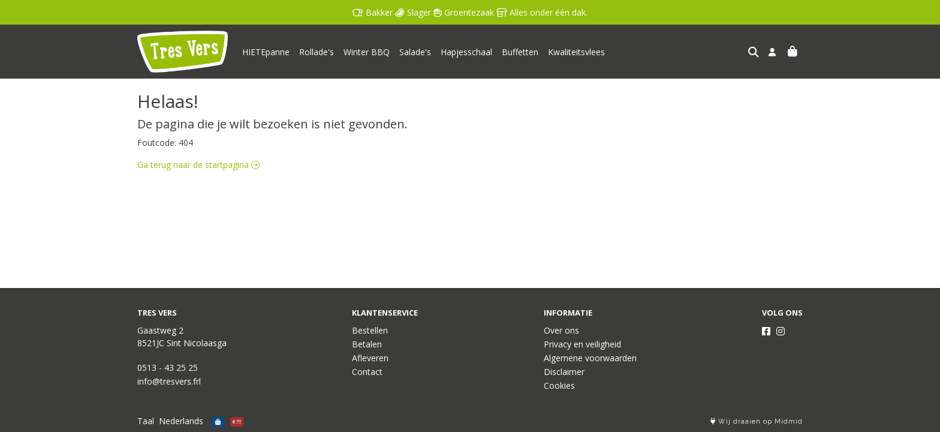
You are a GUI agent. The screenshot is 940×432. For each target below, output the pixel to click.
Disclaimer (564, 371)
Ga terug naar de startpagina (198, 164)
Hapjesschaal (466, 52)
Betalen (367, 344)
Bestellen (370, 330)
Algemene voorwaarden (590, 358)
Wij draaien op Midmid (756, 421)
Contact (367, 371)
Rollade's (316, 52)
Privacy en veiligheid (582, 344)
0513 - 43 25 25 (167, 367)
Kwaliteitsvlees (576, 52)
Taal (145, 421)
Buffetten (520, 52)
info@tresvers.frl (169, 381)
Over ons (561, 330)
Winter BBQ (367, 52)
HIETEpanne (266, 52)
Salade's (415, 52)
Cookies (559, 385)
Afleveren (370, 358)
